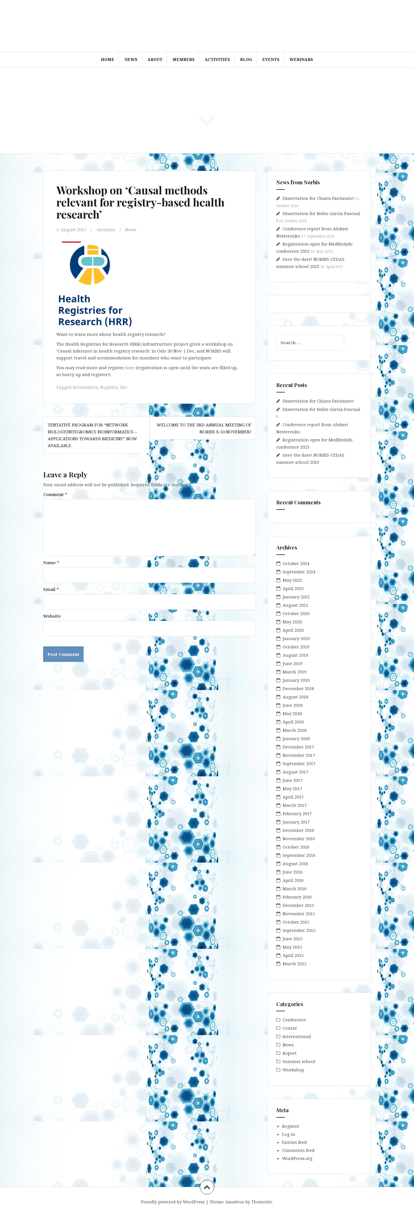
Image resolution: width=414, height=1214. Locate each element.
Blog (246, 59)
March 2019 (294, 672)
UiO (123, 387)
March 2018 (294, 730)
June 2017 (292, 780)
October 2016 (296, 847)
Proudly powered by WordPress (173, 1202)
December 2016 (298, 830)
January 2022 (296, 597)
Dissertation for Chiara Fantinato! (318, 198)
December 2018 (298, 688)
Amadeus (234, 1202)
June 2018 (292, 705)
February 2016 (297, 897)
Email (51, 589)
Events (270, 59)
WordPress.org (297, 1158)
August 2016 (295, 863)
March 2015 (294, 963)
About (154, 59)
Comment (55, 494)
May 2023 (292, 580)
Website (52, 616)
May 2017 (292, 788)
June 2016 (292, 872)
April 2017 (293, 797)
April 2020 (293, 630)
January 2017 (296, 822)
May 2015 (292, 947)
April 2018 (293, 722)
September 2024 (299, 572)
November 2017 (299, 755)
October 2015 (296, 922)
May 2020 (292, 622)
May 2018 (292, 713)
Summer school (299, 1061)
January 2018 (296, 738)
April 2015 (293, 955)
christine (106, 229)
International (297, 1036)
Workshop (293, 1070)
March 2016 (294, 888)
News (130, 59)
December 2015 (298, 905)
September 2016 (299, 855)
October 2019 (296, 647)
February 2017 (297, 813)
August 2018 (295, 697)
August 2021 (295, 605)
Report (290, 1053)
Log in (288, 1134)
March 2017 (294, 805)
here (130, 367)
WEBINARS (301, 59)
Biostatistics (85, 387)
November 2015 (299, 913)
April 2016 (293, 880)
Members (183, 59)
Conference (294, 1019)
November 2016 (299, 838)
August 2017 (295, 772)
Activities (217, 59)
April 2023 (293, 588)
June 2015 (292, 938)
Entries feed (294, 1142)
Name (51, 562)
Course (290, 1028)
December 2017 (298, 747)
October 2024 (296, 563)
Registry (108, 387)
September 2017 (299, 763)
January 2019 (296, 680)
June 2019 (292, 663)
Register (290, 1126)
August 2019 (295, 655)
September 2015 (299, 930)
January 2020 (296, 638)
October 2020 (296, 613)
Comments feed (298, 1150)
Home (107, 59)
